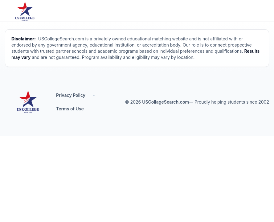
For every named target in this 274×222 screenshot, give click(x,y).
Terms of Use (70, 108)
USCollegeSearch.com (61, 38)
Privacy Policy (70, 95)
